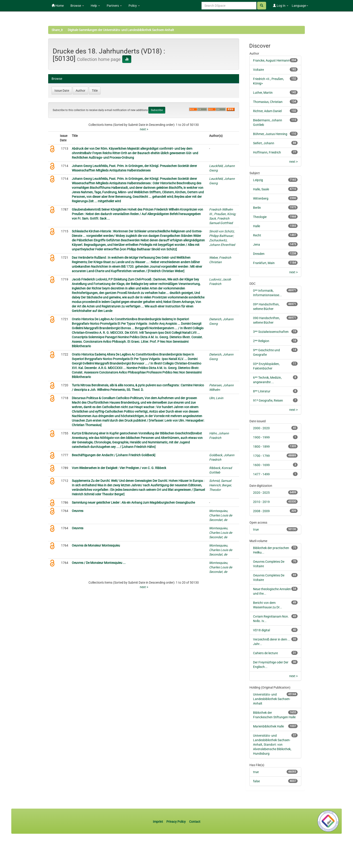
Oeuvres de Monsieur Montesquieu (96, 545)
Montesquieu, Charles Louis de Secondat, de (220, 515)
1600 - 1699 (261, 465)
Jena (256, 244)
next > (144, 129)
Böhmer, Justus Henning (270, 134)
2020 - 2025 (261, 492)
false (256, 781)
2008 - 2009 (261, 511)
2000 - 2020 (261, 428)
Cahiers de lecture (265, 653)
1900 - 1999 (261, 437)
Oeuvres (77, 511)
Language (300, 5)
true (256, 529)
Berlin (257, 207)
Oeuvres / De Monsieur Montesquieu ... (99, 563)
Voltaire (258, 69)
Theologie (260, 217)
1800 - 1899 (261, 446)
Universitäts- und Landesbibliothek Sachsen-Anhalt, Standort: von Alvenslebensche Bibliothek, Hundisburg (272, 744)
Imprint (158, 821)
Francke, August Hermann (271, 60)
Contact (194, 821)
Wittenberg (260, 198)
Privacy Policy (176, 821)
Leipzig (258, 180)
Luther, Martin (263, 92)
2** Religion (261, 341)
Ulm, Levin (216, 398)
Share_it (57, 30)
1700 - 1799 (261, 456)
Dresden (259, 254)
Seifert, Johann (263, 143)
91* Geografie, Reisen (268, 400)
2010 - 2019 (261, 502)
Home (58, 5)
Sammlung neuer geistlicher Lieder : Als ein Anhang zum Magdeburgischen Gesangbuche (133, 502)
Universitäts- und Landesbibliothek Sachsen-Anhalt (271, 699)
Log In (280, 5)
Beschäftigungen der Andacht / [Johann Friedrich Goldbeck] (113, 455)
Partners (114, 5)
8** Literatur (261, 391)
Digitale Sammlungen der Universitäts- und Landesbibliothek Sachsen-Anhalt (121, 30)
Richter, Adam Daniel (267, 111)
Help (95, 5)
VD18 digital (261, 630)
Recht (257, 235)
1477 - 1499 (261, 474)
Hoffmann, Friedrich (267, 152)
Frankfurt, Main (264, 263)
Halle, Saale (261, 189)
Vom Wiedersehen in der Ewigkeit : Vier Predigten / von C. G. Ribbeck (119, 468)
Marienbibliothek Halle (268, 726)
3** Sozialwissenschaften (271, 332)
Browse (77, 5)
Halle (256, 226)
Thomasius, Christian (268, 102)
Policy (134, 5)
